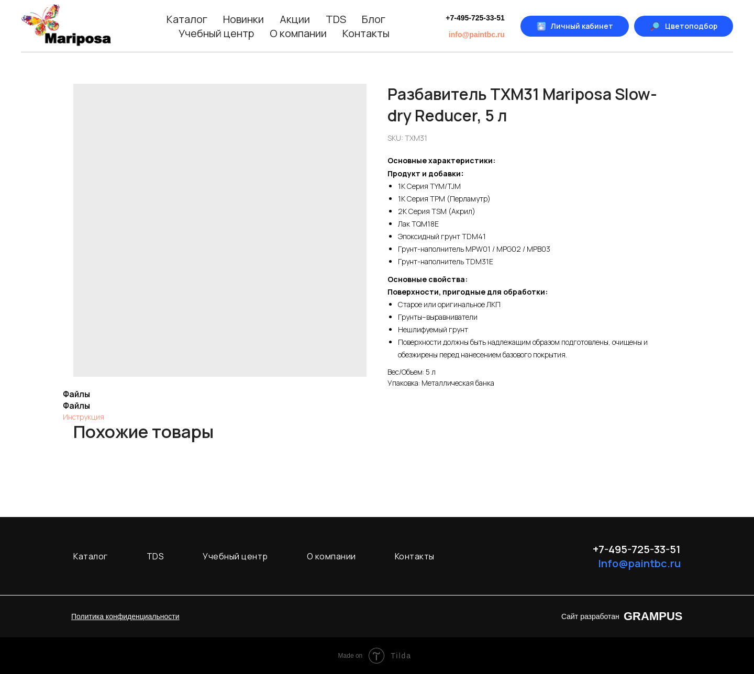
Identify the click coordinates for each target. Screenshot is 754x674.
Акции (295, 19)
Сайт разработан (590, 616)
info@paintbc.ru (477, 34)
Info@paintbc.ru (639, 563)
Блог (373, 19)
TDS (336, 19)
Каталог (187, 19)
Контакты (366, 33)
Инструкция (83, 417)
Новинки (243, 19)
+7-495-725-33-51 (475, 18)
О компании (298, 33)
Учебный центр (216, 33)
